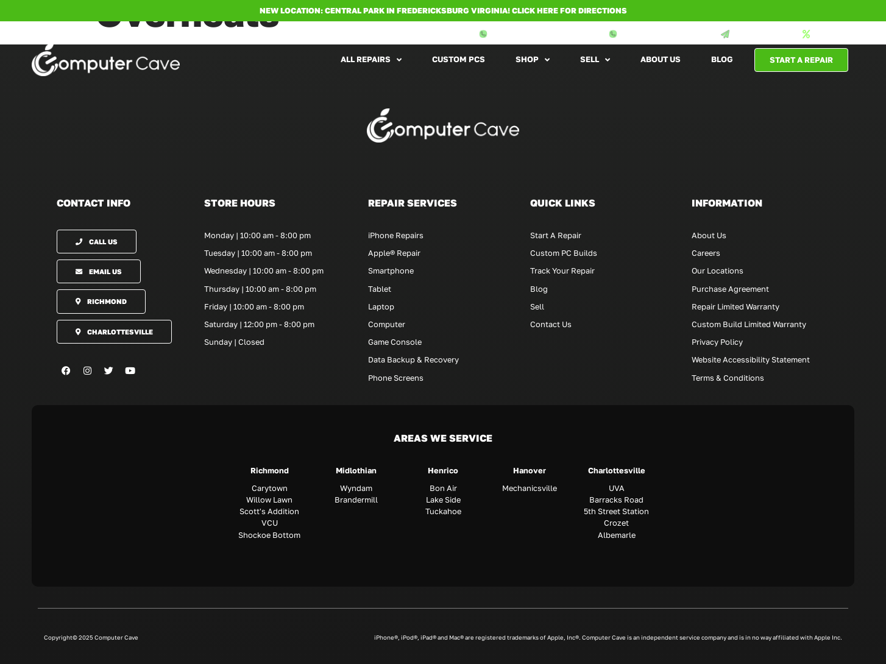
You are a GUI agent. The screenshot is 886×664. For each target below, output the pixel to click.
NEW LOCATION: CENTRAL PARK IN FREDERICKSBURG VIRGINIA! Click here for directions (443, 10)
